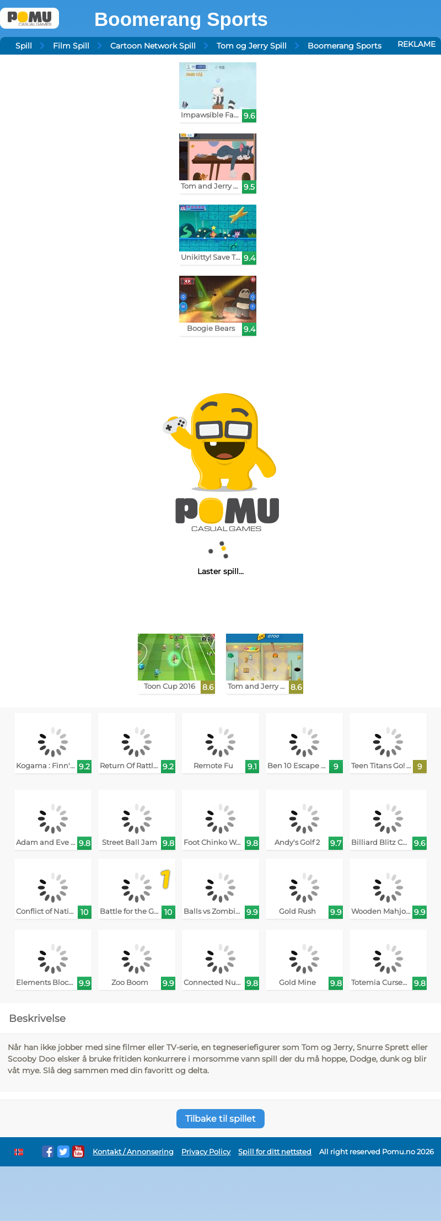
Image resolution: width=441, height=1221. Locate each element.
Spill (23, 46)
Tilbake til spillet (220, 1118)
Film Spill (71, 46)
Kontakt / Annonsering (133, 1152)
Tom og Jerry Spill (252, 46)
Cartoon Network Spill (153, 46)
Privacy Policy (205, 1152)
